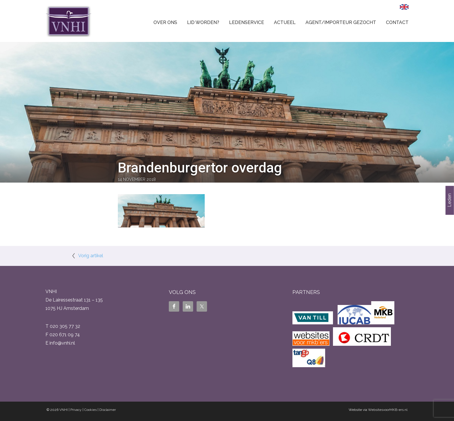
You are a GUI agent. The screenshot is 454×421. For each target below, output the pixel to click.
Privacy (76, 410)
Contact (397, 22)
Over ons (165, 22)
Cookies (90, 410)
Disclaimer (107, 410)
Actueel (285, 22)
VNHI (63, 410)
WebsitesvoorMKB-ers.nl (387, 410)
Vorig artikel (90, 255)
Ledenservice (246, 22)
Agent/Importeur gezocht (340, 22)
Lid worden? (203, 22)
